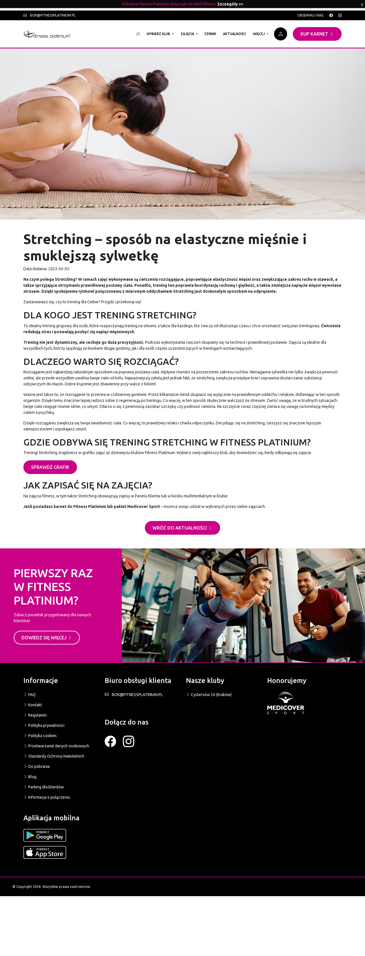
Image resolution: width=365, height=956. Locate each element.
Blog (29, 776)
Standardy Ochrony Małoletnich (53, 756)
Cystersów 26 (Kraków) (209, 694)
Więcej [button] (259, 34)
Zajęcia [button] (188, 34)
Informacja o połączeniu (46, 797)
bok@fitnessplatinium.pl (49, 15)
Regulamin (35, 715)
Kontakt (32, 705)
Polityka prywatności (43, 725)
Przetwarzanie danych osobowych (56, 746)
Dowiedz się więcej (46, 637)
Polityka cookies (40, 735)
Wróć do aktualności (182, 527)
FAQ (29, 694)
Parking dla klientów (43, 787)
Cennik (210, 34)
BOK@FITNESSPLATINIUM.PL (134, 694)
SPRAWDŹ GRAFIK (50, 467)
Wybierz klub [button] (159, 34)
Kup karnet (317, 33)
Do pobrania (36, 766)
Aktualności (234, 34)
